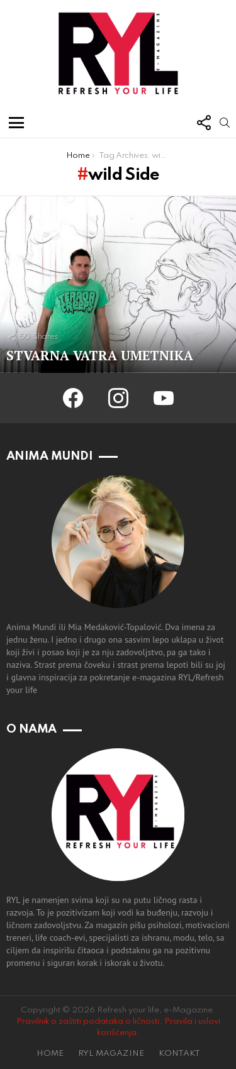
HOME (50, 1054)
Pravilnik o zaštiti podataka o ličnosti (87, 1021)
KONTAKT (179, 1054)
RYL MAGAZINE (111, 1054)
